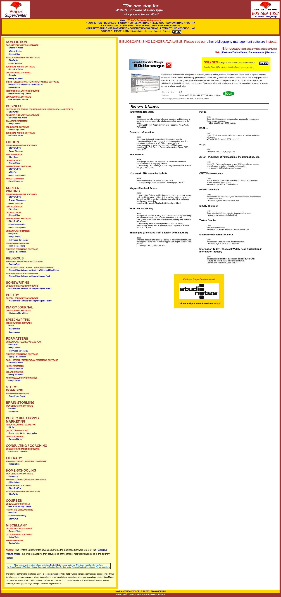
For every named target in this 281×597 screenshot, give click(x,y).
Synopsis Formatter (17, 252)
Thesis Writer (14, 88)
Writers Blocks (15, 51)
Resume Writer (15, 531)
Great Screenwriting (17, 224)
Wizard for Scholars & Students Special (25, 84)
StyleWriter (13, 60)
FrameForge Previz (17, 130)
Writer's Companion (17, 175)
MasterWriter (14, 54)
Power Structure (16, 151)
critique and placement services (195, 303)
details (10, 557)
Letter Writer (14, 537)
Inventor (12, 408)
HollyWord (13, 234)
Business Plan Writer (18, 118)
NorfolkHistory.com (58, 565)
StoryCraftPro (15, 148)
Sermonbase (14, 332)
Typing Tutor (14, 543)
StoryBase (13, 157)
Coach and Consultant (18, 452)
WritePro (12, 172)
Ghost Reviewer (16, 63)
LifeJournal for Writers (18, 99)
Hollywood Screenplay (18, 240)
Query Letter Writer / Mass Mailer (23, 433)
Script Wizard (14, 124)
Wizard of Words (16, 48)
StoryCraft (13, 519)
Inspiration (13, 412)
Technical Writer (16, 69)
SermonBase (14, 264)
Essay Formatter (16, 78)
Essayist (12, 75)
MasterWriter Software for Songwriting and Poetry (30, 276)
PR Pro (12, 427)
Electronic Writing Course (20, 94)
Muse (11, 326)
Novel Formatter (16, 181)
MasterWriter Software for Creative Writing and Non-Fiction (34, 270)
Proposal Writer (15, 439)
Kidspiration (14, 464)
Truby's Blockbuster (17, 200)
